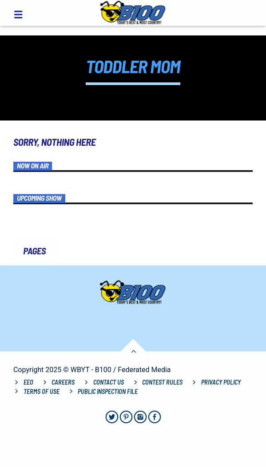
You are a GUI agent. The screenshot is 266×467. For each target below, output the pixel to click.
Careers (63, 382)
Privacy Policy (221, 382)
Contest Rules (162, 382)
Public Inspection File (108, 391)
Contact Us (108, 382)
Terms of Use (42, 391)
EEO (28, 382)
